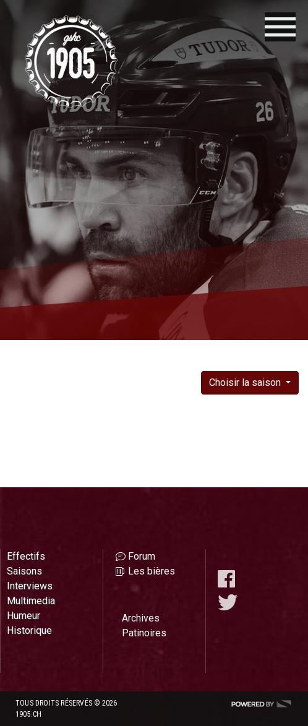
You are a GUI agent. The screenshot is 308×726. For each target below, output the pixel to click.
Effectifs (26, 556)
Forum (141, 556)
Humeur (23, 615)
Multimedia (31, 601)
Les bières (151, 571)
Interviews (30, 586)
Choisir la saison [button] (246, 382)
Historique (29, 630)
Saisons (24, 571)
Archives (141, 618)
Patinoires (144, 633)
